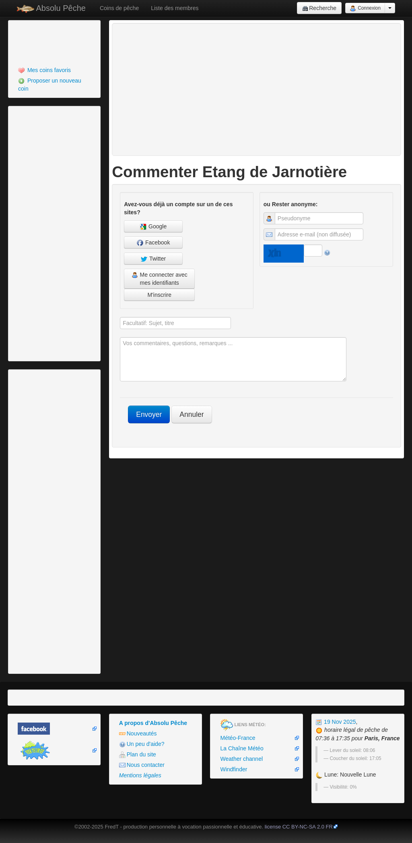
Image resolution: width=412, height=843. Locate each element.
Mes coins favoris (44, 70)
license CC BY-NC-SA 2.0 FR (299, 827)
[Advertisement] (54, 42)
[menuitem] (54, 70)
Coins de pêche (119, 8)
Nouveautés (138, 733)
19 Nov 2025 (335, 722)
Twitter (153, 258)
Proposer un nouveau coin (49, 84)
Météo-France (237, 738)
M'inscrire (159, 295)
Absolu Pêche (51, 8)
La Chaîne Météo (241, 748)
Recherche (319, 8)
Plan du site (137, 754)
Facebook (153, 242)
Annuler (191, 414)
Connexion (365, 8)
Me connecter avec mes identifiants (159, 278)
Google (153, 226)
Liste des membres (174, 8)
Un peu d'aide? (142, 744)
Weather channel (241, 759)
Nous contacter (142, 765)
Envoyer (149, 414)
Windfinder (233, 769)
